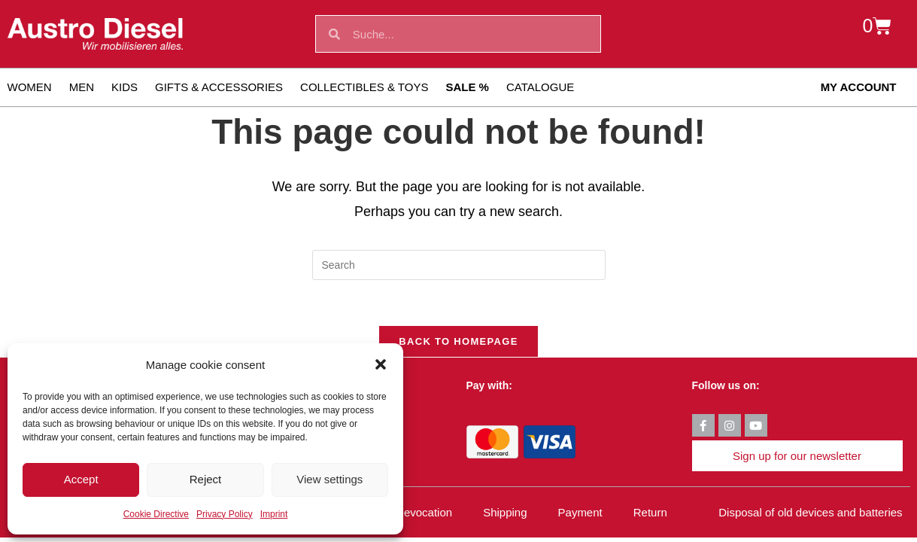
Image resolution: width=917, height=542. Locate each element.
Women (30, 87)
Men (81, 87)
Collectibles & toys (364, 87)
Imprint (274, 514)
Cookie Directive (156, 514)
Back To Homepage (458, 341)
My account (859, 87)
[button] (380, 364)
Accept (81, 479)
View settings (329, 479)
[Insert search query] (459, 265)
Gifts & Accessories (219, 87)
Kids (124, 87)
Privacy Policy (224, 514)
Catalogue (540, 87)
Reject (206, 479)
